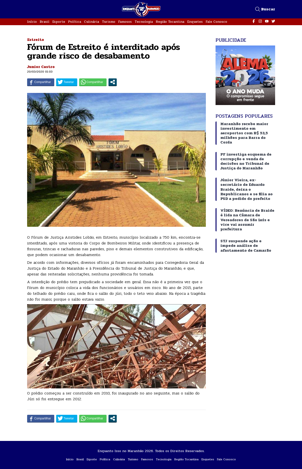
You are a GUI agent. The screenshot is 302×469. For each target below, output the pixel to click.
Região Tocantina (170, 21)
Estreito (35, 40)
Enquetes (195, 21)
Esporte (58, 21)
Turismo (108, 21)
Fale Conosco (216, 21)
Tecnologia (144, 21)
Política (74, 21)
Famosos (125, 21)
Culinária (91, 21)
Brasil (44, 21)
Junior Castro (41, 67)
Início (32, 21)
